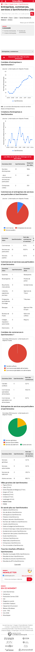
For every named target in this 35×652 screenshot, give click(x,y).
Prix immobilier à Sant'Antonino (13, 545)
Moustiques (6, 615)
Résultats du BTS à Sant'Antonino (13, 561)
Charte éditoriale (23, 625)
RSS (21, 627)
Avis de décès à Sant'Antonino (12, 512)
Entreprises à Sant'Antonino (12, 543)
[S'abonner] (17, 579)
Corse (5, 504)
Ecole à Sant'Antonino (10, 536)
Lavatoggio (6, 499)
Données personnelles (8, 628)
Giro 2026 (6, 613)
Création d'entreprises (10, 33)
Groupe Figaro (15, 630)
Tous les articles (15, 627)
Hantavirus (6, 594)
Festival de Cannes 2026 (10, 596)
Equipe (16, 625)
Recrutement (26, 627)
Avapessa (6, 494)
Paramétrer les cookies (20, 628)
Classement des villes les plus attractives (16, 57)
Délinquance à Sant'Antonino (12, 515)
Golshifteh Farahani (9, 603)
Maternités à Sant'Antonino (11, 540)
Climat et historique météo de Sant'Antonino (17, 529)
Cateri (16, 17)
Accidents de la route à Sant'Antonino (14, 531)
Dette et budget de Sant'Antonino (13, 526)
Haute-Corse (13, 4)
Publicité (30, 625)
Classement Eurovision (10, 606)
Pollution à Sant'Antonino (11, 517)
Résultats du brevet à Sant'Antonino (14, 559)
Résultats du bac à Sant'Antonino (13, 556)
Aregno (10, 20)
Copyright (17, 564)
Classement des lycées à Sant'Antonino (15, 533)
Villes (6, 4)
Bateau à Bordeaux (9, 608)
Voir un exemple (27, 575)
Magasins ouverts (8, 601)
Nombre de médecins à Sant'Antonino (15, 522)
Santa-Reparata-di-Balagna (11, 490)
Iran (4, 599)
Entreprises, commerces (10, 51)
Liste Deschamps (8, 592)
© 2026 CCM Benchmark (26, 630)
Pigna (10, 17)
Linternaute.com (8, 575)
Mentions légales (6, 630)
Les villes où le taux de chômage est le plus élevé (17, 157)
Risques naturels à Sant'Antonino (13, 519)
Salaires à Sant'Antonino (10, 510)
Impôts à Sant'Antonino (10, 524)
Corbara (5, 497)
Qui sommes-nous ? (8, 625)
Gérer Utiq (30, 628)
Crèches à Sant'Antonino (10, 538)
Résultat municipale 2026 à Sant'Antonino (16, 554)
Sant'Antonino (23, 4)
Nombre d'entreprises (10, 31)
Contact (7, 627)
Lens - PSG (6, 610)
